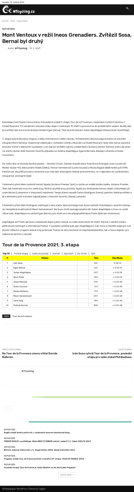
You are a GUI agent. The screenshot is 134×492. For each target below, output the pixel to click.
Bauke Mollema (20, 291)
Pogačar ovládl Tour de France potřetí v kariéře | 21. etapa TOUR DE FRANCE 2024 (44, 459)
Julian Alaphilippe (22, 272)
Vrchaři (56, 253)
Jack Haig (18, 300)
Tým (93, 253)
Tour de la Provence (22, 316)
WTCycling (21, 48)
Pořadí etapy (21, 253)
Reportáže (22, 20)
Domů (5, 20)
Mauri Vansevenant (22, 296)
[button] (127, 8)
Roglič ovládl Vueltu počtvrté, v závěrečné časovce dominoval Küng (37, 432)
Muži (13, 20)
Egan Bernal (19, 268)
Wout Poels (18, 277)
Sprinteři (68, 253)
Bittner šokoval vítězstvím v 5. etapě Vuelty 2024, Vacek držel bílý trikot (23, 399)
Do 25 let (82, 253)
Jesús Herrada (20, 282)
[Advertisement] (67, 81)
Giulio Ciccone (20, 286)
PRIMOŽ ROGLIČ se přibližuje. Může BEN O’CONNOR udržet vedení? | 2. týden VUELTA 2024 (47, 441)
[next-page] (10, 408)
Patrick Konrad (20, 305)
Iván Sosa (18, 263)
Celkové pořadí (40, 253)
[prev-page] (4, 408)
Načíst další (67, 474)
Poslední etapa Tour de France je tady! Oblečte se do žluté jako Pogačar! (40, 467)
